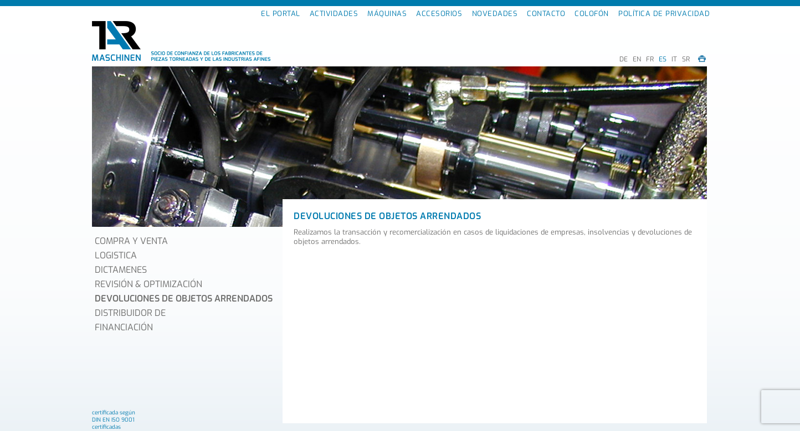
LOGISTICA (116, 255)
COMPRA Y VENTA (131, 241)
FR (650, 59)
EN (637, 59)
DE (623, 59)
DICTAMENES (121, 270)
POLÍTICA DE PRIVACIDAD (664, 13)
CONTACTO (546, 13)
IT (674, 59)
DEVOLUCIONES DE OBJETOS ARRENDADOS (184, 298)
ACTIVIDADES (334, 13)
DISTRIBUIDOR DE (130, 313)
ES (662, 59)
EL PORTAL (280, 13)
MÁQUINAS (387, 13)
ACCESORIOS (439, 13)
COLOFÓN (592, 13)
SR (686, 59)
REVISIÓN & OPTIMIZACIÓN (148, 284)
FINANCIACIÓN (124, 327)
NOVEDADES (495, 13)
